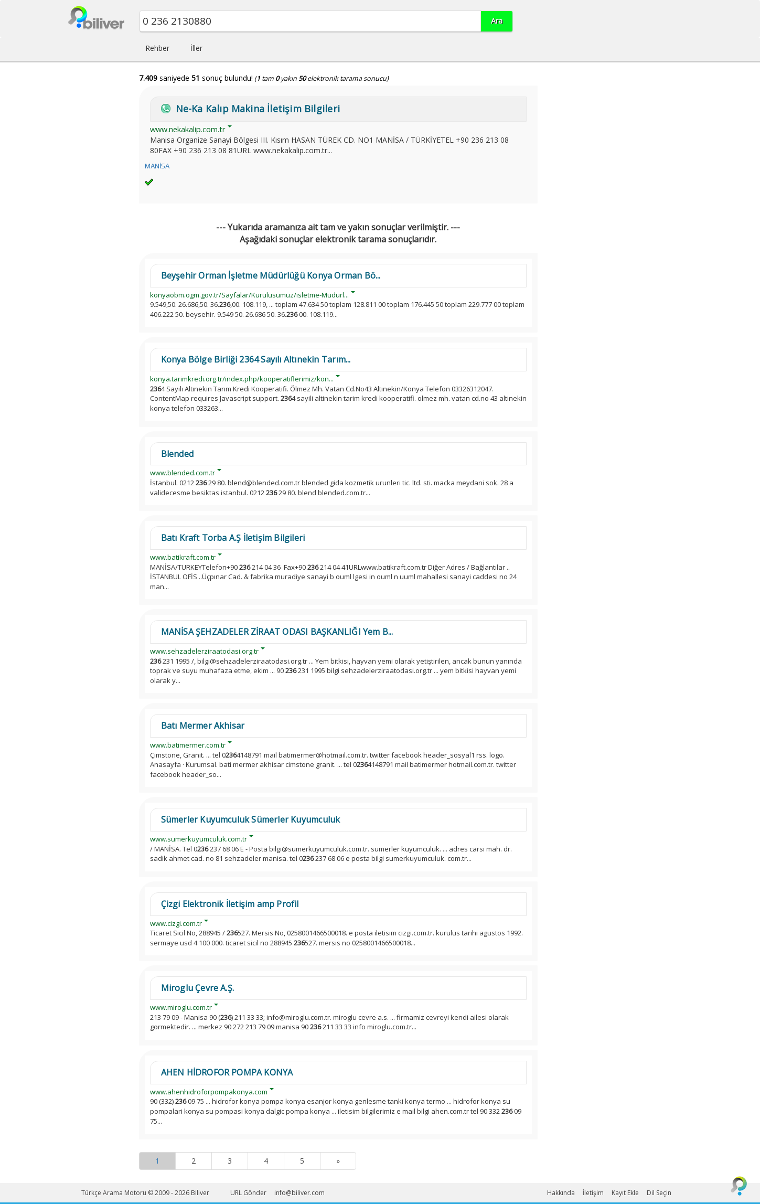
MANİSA (157, 166)
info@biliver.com (299, 1192)
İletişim (593, 1192)
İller (196, 48)
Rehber (157, 48)
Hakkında (561, 1192)
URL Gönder (248, 1192)
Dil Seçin (659, 1192)
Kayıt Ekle (625, 1192)
